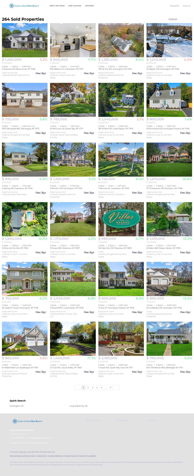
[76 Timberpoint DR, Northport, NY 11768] (169, 160)
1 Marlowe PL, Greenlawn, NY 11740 (113, 188)
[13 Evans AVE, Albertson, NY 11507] (73, 219)
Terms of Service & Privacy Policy (22, 456)
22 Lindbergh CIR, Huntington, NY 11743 (164, 308)
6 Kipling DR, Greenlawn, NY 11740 (17, 188)
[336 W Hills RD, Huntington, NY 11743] (121, 40)
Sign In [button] (186, 6)
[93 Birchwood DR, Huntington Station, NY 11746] (169, 100)
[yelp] (43, 469)
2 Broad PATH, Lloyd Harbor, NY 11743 (67, 308)
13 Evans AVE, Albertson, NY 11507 (65, 248)
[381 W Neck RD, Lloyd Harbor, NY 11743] (121, 100)
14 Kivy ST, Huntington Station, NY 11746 (116, 308)
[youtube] (57, 469)
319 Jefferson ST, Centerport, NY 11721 (66, 69)
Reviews (89, 6)
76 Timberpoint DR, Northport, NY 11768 (164, 188)
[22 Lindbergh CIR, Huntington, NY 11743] (169, 279)
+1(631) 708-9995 (17, 438)
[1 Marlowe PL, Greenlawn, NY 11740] (121, 160)
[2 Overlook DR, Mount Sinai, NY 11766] (25, 40)
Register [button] (174, 6)
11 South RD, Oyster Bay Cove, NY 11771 (115, 367)
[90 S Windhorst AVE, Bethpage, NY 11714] (169, 339)
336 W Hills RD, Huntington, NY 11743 (115, 69)
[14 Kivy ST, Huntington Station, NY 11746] (121, 279)
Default (173, 19)
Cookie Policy (41, 456)
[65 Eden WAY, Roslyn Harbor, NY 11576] (169, 219)
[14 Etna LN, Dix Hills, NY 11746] (25, 219)
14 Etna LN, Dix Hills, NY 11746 (15, 248)
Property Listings (71, 456)
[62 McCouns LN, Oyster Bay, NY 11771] (73, 100)
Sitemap (82, 456)
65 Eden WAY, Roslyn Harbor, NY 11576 (163, 248)
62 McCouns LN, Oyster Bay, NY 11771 (66, 129)
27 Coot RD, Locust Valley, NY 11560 (66, 367)
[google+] (65, 469)
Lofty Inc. (23, 452)
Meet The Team (57, 6)
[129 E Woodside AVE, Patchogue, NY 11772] (25, 100)
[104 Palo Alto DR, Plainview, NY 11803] (121, 219)
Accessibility (91, 456)
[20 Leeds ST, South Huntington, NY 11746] (25, 279)
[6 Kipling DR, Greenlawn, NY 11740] (25, 160)
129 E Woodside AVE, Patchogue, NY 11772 (20, 129)
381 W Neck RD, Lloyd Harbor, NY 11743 (115, 129)
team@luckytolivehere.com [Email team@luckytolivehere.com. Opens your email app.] (39, 438)
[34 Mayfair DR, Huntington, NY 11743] (169, 40)
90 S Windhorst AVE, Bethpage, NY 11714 (164, 367)
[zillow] (35, 469)
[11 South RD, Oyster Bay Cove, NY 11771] (121, 339)
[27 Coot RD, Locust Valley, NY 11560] (73, 339)
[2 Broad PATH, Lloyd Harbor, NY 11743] (73, 279)
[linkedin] (20, 469)
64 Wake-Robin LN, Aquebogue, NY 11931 (20, 367)
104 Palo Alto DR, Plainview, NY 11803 (115, 248)
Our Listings (74, 6)
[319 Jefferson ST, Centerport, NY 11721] (73, 40)
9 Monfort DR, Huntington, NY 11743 (66, 188)
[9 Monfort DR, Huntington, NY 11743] (73, 160)
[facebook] (13, 469)
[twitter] (28, 469)
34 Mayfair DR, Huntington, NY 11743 (162, 69)
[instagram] (50, 469)
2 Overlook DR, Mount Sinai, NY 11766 (18, 69)
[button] (24, 5)
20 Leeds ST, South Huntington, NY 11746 (20, 308)
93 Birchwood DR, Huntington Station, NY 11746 (167, 129)
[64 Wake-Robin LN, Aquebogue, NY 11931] (25, 339)
